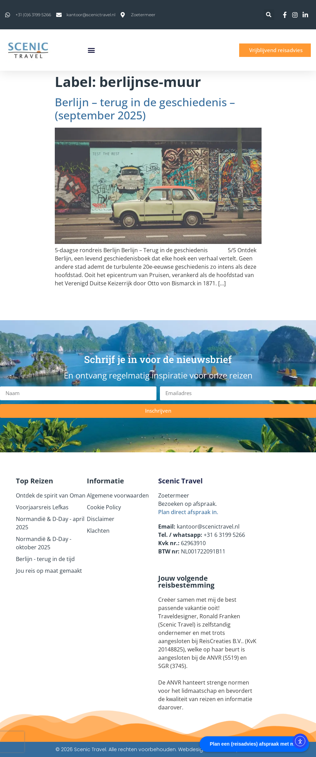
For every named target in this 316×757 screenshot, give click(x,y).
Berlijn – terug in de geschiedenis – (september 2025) (145, 108)
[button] (269, 14)
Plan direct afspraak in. (188, 512)
